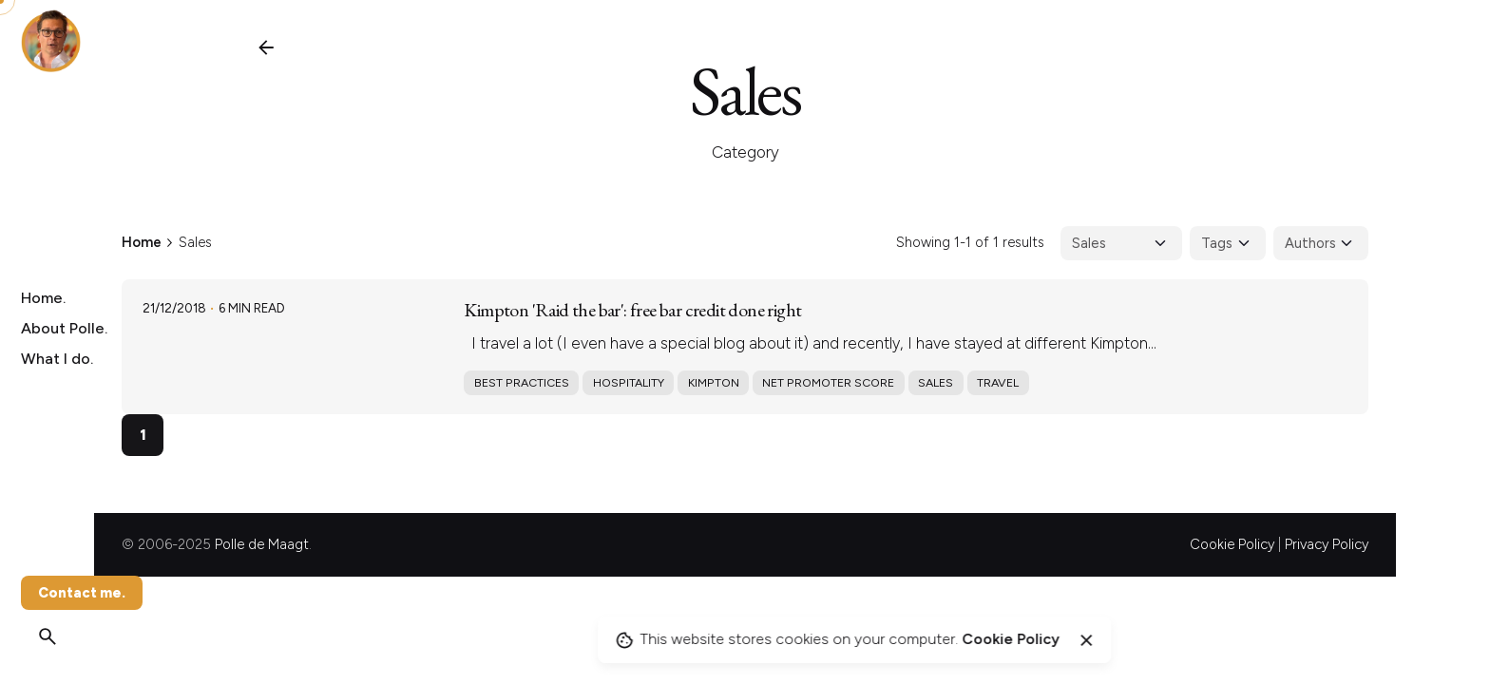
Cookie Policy (1232, 544)
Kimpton (713, 382)
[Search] (47, 636)
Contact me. (81, 592)
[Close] (1086, 640)
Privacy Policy (1326, 544)
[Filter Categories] (1121, 243)
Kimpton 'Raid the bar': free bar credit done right (632, 309)
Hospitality (628, 382)
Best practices (521, 382)
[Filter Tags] (1228, 243)
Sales (935, 382)
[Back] (266, 47)
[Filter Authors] (1320, 243)
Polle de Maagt (262, 544)
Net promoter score (828, 382)
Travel (998, 382)
